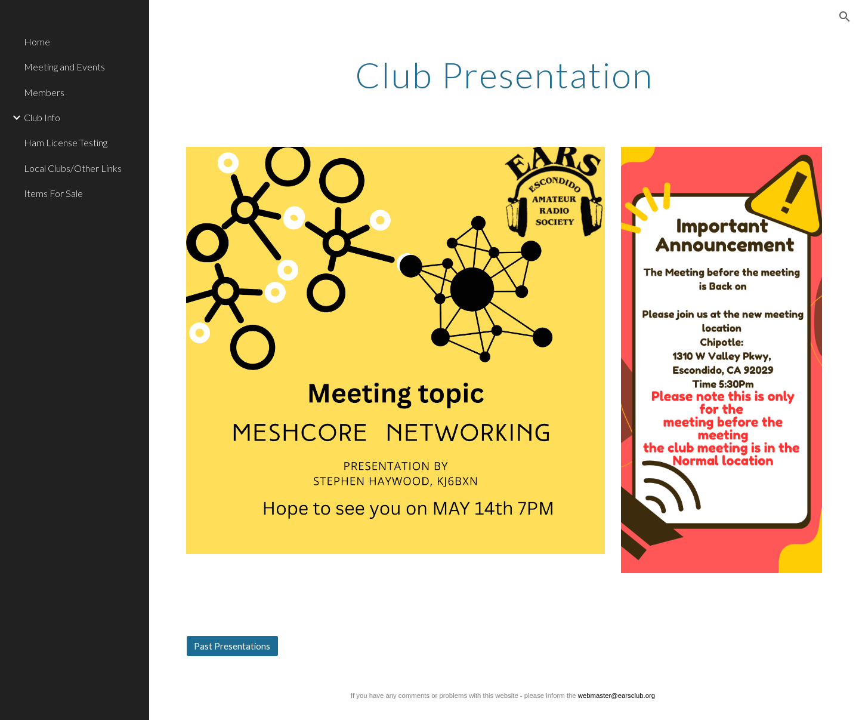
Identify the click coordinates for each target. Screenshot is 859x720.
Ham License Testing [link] (65, 142)
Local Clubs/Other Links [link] (73, 168)
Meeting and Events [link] (64, 66)
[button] (844, 16)
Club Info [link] (42, 117)
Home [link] (37, 41)
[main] (504, 74)
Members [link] (44, 92)
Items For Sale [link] (53, 193)
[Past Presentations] (232, 646)
